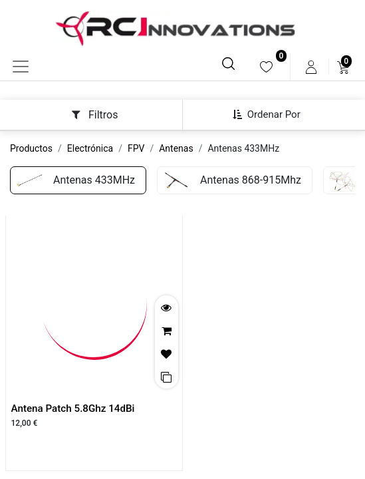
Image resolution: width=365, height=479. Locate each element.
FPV (136, 148)
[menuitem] (266, 66)
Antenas (176, 148)
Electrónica (90, 148)
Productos (31, 148)
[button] (271, 114)
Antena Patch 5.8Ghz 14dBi (73, 408)
